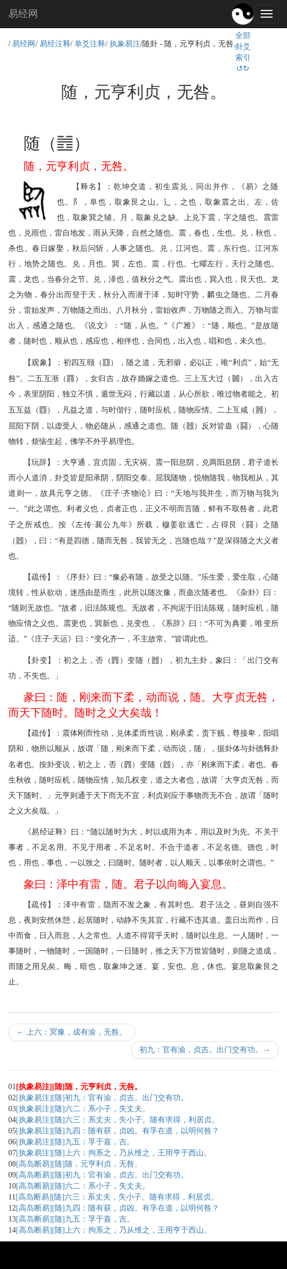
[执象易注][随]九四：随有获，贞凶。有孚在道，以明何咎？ (117, 1131)
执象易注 (125, 44)
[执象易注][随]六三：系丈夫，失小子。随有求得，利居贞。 (117, 1120)
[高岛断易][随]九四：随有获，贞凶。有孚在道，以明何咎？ (117, 1208)
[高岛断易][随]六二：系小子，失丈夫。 (83, 1186)
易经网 (23, 13)
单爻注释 (89, 44)
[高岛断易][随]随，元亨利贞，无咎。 (79, 1164)
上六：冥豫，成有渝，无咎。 (72, 1032)
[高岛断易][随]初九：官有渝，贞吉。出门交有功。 (102, 1175)
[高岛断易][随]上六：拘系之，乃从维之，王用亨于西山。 (114, 1230)
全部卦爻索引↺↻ (243, 52)
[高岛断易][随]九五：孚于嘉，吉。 (75, 1219)
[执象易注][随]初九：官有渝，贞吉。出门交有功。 (102, 1098)
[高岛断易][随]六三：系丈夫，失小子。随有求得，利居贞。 (117, 1197)
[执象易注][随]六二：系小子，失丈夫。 (83, 1109)
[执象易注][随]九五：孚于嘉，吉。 (75, 1142)
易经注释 (55, 44)
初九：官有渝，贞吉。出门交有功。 (204, 1050)
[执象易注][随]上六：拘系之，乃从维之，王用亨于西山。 (114, 1153)
